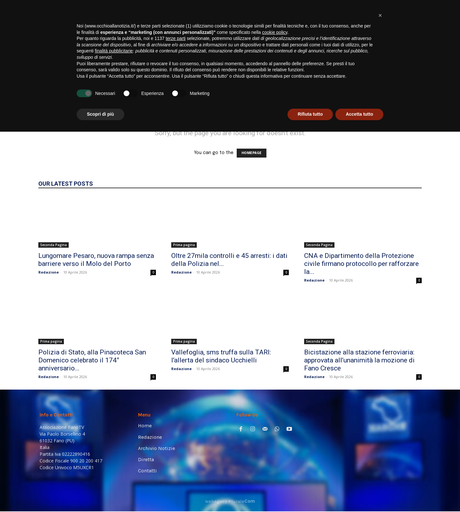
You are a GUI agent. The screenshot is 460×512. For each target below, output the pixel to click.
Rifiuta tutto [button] (310, 494)
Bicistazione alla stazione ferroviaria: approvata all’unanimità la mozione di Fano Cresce (359, 360)
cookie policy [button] (274, 412)
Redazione (48, 272)
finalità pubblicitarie (114, 431)
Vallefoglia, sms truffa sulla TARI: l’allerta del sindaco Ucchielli (221, 356)
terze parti (176, 418)
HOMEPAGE (251, 153)
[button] (410, 89)
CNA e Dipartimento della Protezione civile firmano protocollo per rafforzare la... (361, 263)
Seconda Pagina (53, 245)
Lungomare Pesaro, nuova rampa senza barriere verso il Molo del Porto (96, 260)
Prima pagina (184, 245)
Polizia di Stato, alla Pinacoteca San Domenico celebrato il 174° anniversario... (92, 360)
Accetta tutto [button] (359, 494)
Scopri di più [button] (100, 494)
